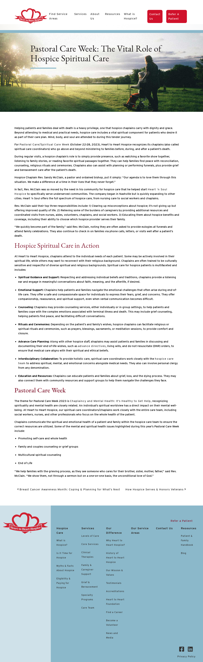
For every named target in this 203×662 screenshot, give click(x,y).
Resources (112, 14)
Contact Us (154, 16)
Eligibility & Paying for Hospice (63, 583)
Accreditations (115, 591)
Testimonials (113, 583)
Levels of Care (90, 535)
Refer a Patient (173, 16)
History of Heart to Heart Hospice (115, 557)
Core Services (90, 544)
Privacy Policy (186, 656)
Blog (183, 553)
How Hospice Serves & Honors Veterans (155, 489)
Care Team (87, 607)
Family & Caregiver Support (87, 569)
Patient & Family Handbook (187, 540)
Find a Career (114, 612)
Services (80, 14)
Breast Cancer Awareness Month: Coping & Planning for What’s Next (68, 489)
